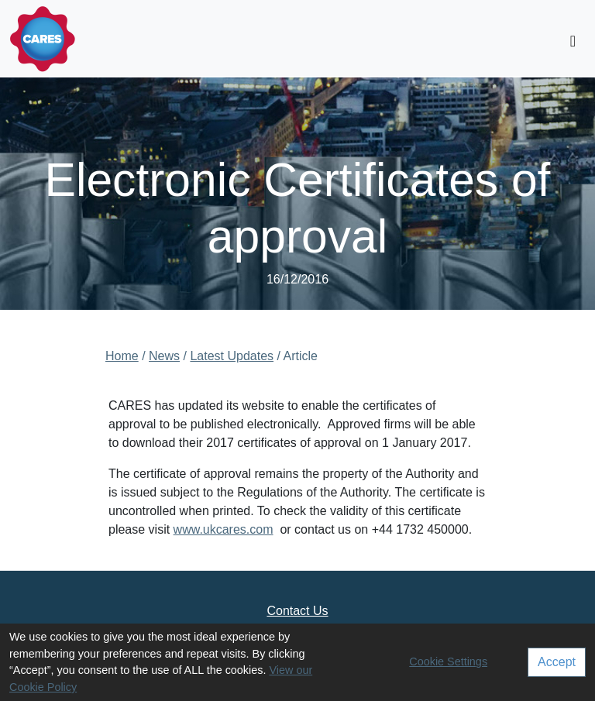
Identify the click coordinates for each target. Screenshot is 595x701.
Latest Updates (231, 356)
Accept (557, 661)
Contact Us (297, 610)
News (164, 356)
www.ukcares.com (223, 529)
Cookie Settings (448, 661)
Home (122, 356)
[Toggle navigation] (573, 41)
